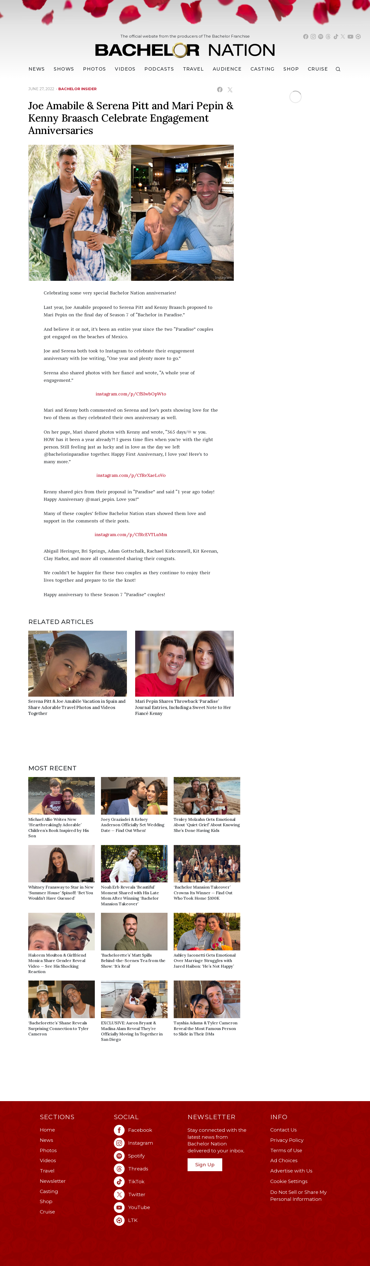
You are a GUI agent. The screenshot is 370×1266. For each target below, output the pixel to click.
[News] (36, 69)
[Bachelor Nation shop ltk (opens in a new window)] (358, 36)
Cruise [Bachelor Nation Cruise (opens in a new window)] (318, 69)
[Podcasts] (159, 69)
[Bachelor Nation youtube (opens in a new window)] (350, 36)
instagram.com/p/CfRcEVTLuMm (131, 534)
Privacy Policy (286, 1140)
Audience (227, 69)
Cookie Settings (289, 1181)
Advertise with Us (291, 1171)
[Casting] (262, 69)
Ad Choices (284, 1160)
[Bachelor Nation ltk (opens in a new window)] (148, 1220)
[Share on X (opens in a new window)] (230, 89)
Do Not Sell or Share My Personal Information (298, 1195)
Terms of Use (286, 1150)
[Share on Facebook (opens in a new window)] (220, 89)
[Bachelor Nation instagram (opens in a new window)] (313, 36)
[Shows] (64, 69)
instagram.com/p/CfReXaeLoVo (131, 475)
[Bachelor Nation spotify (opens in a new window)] (320, 36)
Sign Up (205, 1165)
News (46, 1140)
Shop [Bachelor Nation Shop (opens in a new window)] (291, 69)
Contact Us (283, 1130)
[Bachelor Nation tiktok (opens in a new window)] (335, 36)
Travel (193, 69)
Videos (125, 69)
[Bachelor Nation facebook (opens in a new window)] (305, 36)
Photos (94, 69)
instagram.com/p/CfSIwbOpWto (131, 394)
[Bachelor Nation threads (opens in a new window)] (328, 36)
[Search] (339, 69)
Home (47, 1130)
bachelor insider (77, 89)
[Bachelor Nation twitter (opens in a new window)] (343, 36)
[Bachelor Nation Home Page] (185, 47)
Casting (49, 1191)
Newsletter (53, 1181)
